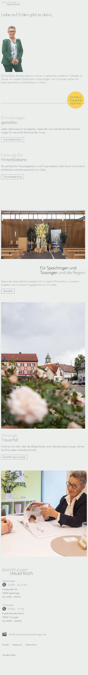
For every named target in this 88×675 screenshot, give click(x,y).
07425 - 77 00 (16, 609)
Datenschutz (31, 645)
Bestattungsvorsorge (14, 457)
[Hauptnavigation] (82, 3)
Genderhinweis (9, 655)
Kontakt (5, 645)
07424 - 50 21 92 (17, 585)
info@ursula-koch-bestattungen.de (27, 634)
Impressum (17, 645)
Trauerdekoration (12, 139)
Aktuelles (8, 291)
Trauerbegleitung (12, 177)
